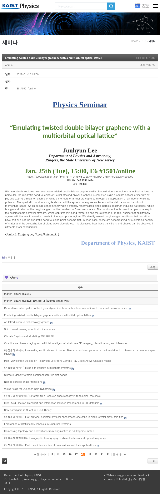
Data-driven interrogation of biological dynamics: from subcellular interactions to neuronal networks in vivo (66, 308)
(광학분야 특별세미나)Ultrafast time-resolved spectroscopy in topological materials (52, 395)
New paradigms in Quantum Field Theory (28, 410)
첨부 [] (10, 257)
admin (8, 65)
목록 (152, 267)
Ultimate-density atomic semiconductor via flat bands (35, 374)
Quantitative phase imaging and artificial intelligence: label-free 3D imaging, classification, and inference (65, 343)
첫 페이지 (40, 454)
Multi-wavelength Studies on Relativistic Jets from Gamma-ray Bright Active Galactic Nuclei (57, 360)
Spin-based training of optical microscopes (29, 329)
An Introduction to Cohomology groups (26, 322)
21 (102, 454)
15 (64, 454)
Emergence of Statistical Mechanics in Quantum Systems (37, 424)
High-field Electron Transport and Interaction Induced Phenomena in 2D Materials (51, 403)
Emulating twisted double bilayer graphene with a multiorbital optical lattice (53, 58)
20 (96, 454)
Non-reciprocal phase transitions (23, 381)
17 (76, 454)
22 (108, 454)
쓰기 (152, 461)
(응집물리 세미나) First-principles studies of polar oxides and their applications (50, 445)
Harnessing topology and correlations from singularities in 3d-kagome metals (49, 431)
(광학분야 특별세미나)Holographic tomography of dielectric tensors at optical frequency (55, 438)
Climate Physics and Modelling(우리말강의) (29, 336)
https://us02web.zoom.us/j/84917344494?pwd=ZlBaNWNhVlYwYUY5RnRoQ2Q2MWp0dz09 (80, 176)
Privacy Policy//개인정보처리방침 (125, 479)
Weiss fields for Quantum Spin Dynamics (28, 388)
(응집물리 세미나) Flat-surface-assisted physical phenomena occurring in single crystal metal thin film (63, 416)
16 (70, 454)
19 (90, 454)
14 (57, 454)
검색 (4, 461)
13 (51, 454)
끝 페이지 (119, 454)
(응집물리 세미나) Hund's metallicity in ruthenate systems (37, 367)
